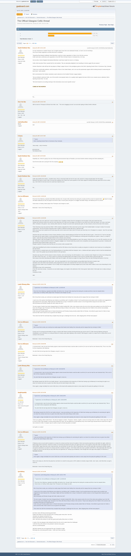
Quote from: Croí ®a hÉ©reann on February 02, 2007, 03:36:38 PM (51, 399)
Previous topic (103, 24)
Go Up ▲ (114, 554)
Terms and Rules (107, 554)
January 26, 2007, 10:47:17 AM (38, 135)
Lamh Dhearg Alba (24, 284)
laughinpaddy (22, 392)
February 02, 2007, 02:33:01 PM (39, 321)
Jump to (93, 544)
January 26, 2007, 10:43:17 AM (38, 101)
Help (103, 554)
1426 (33, 43)
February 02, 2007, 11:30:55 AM (39, 196)
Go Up (18, 538)
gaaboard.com (22, 6)
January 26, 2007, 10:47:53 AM (38, 155)
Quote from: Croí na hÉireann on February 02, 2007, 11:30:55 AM (50, 287)
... (31, 43)
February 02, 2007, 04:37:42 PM (39, 471)
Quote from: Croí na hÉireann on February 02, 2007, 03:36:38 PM (50, 369)
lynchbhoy (21, 218)
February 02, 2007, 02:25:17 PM (39, 284)
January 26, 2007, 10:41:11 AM (38, 47)
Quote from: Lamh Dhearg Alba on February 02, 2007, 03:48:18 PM (50, 395)
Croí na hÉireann (23, 196)
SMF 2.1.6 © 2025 (19, 554)
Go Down (19, 43)
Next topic (111, 24)
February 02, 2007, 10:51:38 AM (39, 176)
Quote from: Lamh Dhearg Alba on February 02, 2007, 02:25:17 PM (50, 474)
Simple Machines (26, 554)
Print (112, 43)
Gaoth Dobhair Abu (24, 48)
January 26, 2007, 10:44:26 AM (38, 122)
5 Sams (20, 136)
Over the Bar (22, 102)
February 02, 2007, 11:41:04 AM (39, 217)
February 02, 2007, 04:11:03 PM (39, 431)
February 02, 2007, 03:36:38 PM (39, 343)
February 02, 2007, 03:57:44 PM (39, 392)
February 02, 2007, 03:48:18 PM (39, 365)
